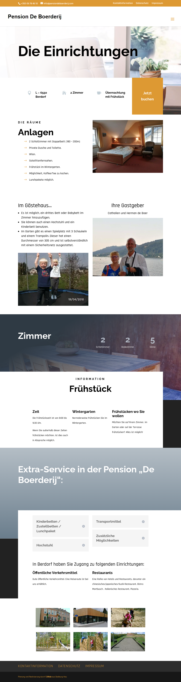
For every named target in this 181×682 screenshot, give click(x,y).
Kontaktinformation (123, 3)
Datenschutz (142, 3)
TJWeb (48, 676)
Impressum (157, 3)
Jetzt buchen (147, 96)
